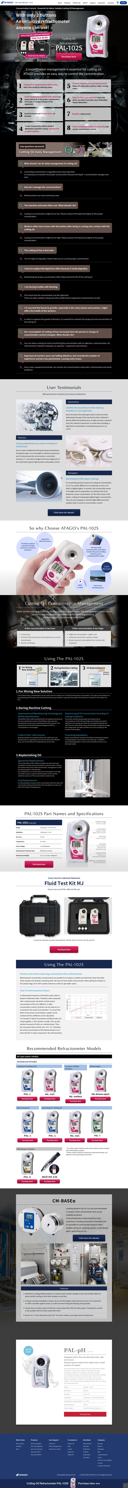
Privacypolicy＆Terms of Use (66, 1475)
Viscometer (86, 1457)
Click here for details (64, 512)
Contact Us (52, 1443)
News (17, 1449)
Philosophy (101, 1449)
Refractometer (87, 1443)
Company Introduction (104, 1466)
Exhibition (19, 1446)
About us (100, 1446)
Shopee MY (71, 1454)
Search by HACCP (36, 1452)
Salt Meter (86, 1446)
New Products (20, 1443)
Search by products (36, 1443)
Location (100, 1463)
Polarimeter (86, 1449)
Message (100, 1443)
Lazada (70, 1449)
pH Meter (85, 1452)
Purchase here (69, 56)
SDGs (99, 1452)
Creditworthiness (102, 1454)
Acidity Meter (86, 1454)
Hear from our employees (105, 1460)
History (100, 1457)
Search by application (37, 1446)
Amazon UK (71, 1443)
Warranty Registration (55, 1446)
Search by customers (37, 1449)
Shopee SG (71, 1452)
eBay (69, 1446)
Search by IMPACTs (36, 1454)
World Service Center (55, 1449)
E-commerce (72, 1440)
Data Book (87, 1440)
